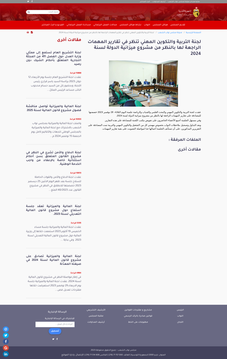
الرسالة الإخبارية (57, 312)
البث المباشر (145, 2)
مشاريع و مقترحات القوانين (138, 310)
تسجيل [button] (55, 331)
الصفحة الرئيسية (193, 33)
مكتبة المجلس (96, 316)
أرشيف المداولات (158, 2)
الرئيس (180, 310)
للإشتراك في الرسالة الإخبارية (60, 318)
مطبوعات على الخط (138, 322)
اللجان (180, 322)
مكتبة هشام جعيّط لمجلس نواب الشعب (184, 2)
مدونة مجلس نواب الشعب (170, 33)
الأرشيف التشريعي (96, 310)
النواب (180, 316)
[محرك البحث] (43, 12)
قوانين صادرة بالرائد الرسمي (138, 316)
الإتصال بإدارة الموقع (72, 355)
